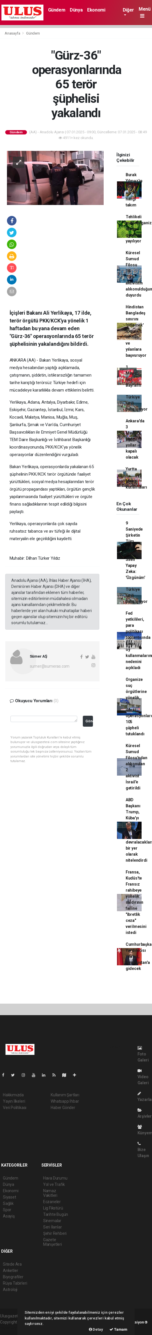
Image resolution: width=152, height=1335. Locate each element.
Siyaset (9, 1197)
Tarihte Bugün (55, 1214)
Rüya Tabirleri (15, 1283)
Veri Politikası (14, 1107)
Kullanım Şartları (65, 1095)
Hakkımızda (13, 1095)
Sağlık (8, 1203)
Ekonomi (96, 10)
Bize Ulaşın (143, 1150)
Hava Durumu (55, 1178)
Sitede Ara (12, 1264)
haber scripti (11, 1328)
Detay (96, 1329)
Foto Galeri (143, 1054)
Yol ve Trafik (54, 1184)
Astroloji (10, 1289)
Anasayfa (13, 33)
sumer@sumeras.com (50, 666)
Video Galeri (143, 1077)
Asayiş (9, 1216)
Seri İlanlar (52, 1227)
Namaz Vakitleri (50, 1193)
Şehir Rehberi (55, 1233)
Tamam (118, 1329)
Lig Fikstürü (53, 1208)
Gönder (89, 721)
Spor (7, 1209)
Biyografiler (13, 1277)
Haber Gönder (63, 1107)
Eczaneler (52, 1201)
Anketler (10, 1270)
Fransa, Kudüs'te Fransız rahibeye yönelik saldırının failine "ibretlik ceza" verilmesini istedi (136, 902)
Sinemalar (52, 1220)
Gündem (56, 10)
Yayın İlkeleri (14, 1101)
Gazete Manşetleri (52, 1242)
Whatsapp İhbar (65, 1101)
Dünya (76, 10)
